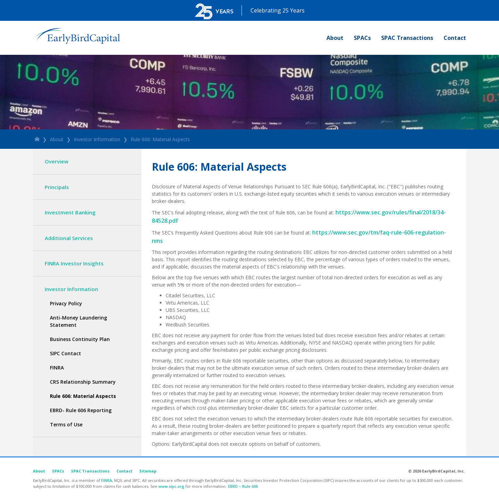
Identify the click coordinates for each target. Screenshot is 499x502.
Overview (56, 161)
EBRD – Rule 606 (243, 486)
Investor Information (97, 139)
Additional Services (69, 238)
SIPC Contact (65, 353)
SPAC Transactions (407, 38)
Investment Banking (70, 212)
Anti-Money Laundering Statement (78, 321)
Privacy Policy (66, 303)
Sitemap (147, 471)
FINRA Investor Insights (74, 263)
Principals (57, 187)
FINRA (57, 367)
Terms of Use (66, 424)
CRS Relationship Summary (83, 381)
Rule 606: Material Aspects (160, 139)
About (334, 38)
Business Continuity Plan (80, 339)
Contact (455, 38)
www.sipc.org (171, 486)
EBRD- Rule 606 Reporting (81, 410)
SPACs (362, 38)
